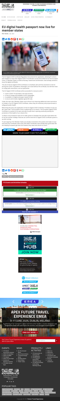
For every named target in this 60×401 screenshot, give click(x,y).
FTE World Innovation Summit (8, 351)
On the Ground (11, 17)
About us (49, 351)
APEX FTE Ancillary (8, 354)
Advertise (50, 352)
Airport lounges (26, 394)
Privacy (49, 358)
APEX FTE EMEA (7, 355)
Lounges (41, 391)
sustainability (14, 391)
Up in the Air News (23, 354)
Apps (22, 389)
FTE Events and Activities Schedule (52, 356)
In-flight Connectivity (48, 389)
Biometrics (27, 389)
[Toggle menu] (56, 1)
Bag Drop (21, 391)
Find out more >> (30, 195)
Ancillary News (22, 358)
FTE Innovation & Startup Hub (37, 353)
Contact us (50, 354)
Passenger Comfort (17, 394)
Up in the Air (20, 17)
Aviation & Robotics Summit (8, 360)
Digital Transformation (37, 17)
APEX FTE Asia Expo (8, 358)
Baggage (42, 394)
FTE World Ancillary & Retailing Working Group (38, 364)
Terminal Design (11, 20)
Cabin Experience (6, 391)
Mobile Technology (24, 392)
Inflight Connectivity (7, 394)
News (3, 17)
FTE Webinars (36, 356)
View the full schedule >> (30, 212)
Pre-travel (5, 33)
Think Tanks (21, 361)
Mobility (3, 20)
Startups (19, 20)
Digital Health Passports (16, 176)
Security (47, 394)
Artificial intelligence (34, 392)
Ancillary (27, 17)
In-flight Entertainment (36, 389)
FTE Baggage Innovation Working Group (37, 359)
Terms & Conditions (50, 360)
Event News (21, 360)
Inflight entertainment (50, 392)
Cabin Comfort (35, 394)
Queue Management (6, 392)
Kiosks (42, 392)
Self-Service (17, 389)
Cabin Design (16, 392)
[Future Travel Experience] (8, 7)
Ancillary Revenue (28, 391)
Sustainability (48, 17)
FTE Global (6, 357)
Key (30, 185)
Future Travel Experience (35, 399)
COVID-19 (5, 176)
